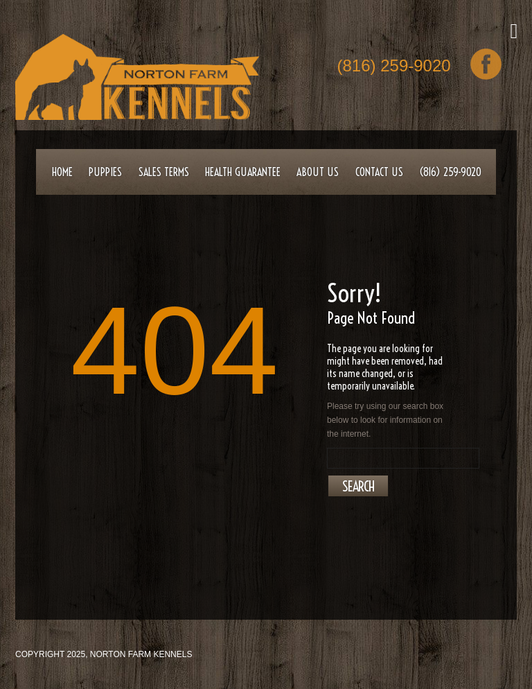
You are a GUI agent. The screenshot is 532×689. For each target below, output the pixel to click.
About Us (317, 172)
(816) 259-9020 (394, 67)
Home (62, 172)
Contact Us (379, 172)
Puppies (105, 172)
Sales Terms (164, 172)
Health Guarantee (243, 172)
